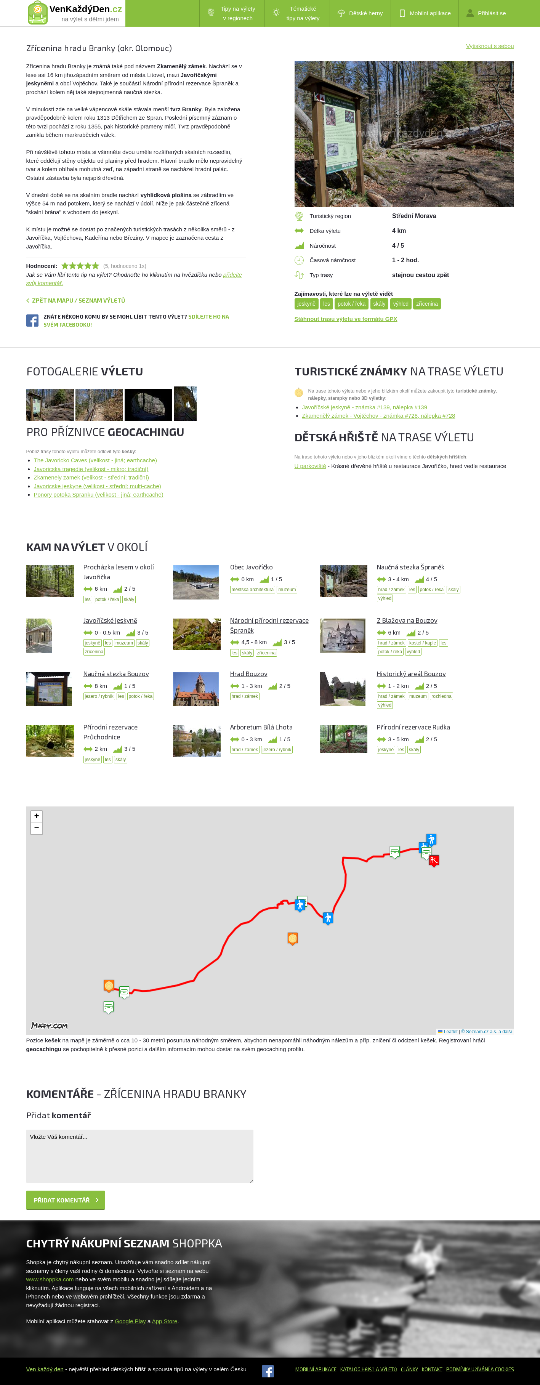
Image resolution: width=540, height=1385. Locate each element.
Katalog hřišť (357, 1369)
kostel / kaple (422, 643)
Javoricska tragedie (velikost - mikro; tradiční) (91, 469)
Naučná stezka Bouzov (116, 673)
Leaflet (447, 1031)
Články (409, 1369)
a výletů (386, 1369)
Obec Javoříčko (251, 567)
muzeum (287, 589)
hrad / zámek (391, 589)
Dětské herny (360, 13)
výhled (401, 304)
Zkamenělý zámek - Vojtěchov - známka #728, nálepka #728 (378, 415)
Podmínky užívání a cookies (480, 1369)
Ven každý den (45, 1369)
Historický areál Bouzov (411, 673)
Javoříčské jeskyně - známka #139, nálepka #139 (365, 407)
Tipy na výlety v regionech (231, 13)
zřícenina (427, 304)
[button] (395, 853)
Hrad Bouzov (249, 673)
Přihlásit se (486, 13)
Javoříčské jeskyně (110, 620)
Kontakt (432, 1369)
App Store (165, 1321)
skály (379, 304)
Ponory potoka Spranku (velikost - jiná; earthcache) (98, 494)
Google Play (130, 1321)
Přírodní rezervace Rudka (413, 727)
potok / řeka (351, 304)
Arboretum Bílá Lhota (261, 727)
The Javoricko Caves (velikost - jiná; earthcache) (95, 460)
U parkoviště (310, 466)
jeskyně (307, 304)
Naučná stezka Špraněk (410, 567)
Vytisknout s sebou (490, 46)
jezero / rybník (99, 696)
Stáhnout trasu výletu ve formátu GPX (346, 319)
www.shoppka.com (50, 1279)
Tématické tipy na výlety (295, 13)
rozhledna (441, 696)
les (326, 304)
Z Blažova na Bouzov (407, 620)
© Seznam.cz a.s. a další (486, 1031)
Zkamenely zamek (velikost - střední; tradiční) (91, 477)
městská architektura (253, 589)
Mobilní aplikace (425, 13)
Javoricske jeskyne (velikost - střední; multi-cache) (97, 486)
